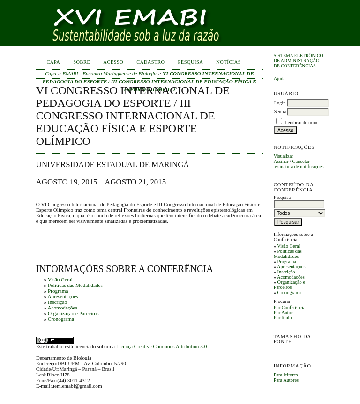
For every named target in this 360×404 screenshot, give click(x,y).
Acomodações (291, 276)
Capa (53, 62)
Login (280, 102)
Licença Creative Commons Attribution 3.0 (162, 346)
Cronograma (289, 292)
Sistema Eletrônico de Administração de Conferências (298, 60)
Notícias (228, 62)
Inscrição (286, 271)
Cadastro (150, 62)
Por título (283, 317)
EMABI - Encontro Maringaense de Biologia (109, 73)
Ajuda (279, 78)
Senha (280, 111)
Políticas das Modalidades (288, 254)
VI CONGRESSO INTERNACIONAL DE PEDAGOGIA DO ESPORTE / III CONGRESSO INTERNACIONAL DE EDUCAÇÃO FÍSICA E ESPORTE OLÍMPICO (149, 81)
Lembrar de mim (301, 122)
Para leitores (286, 374)
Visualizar (283, 156)
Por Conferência (290, 307)
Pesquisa (190, 62)
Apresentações (291, 266)
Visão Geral (288, 246)
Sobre (81, 62)
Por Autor (283, 312)
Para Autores (286, 379)
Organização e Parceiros (289, 284)
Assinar (281, 161)
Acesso (113, 62)
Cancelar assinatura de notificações (299, 164)
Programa (286, 261)
